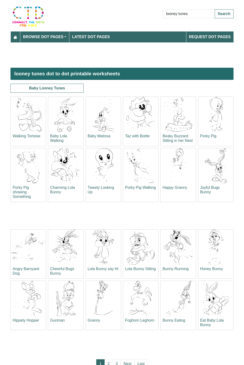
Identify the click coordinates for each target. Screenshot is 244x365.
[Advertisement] (122, 55)
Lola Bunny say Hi (103, 269)
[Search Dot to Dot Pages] (189, 13)
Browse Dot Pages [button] (43, 37)
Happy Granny (175, 187)
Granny (94, 320)
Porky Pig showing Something (22, 192)
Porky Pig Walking (140, 187)
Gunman (57, 320)
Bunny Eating (174, 320)
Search (224, 14)
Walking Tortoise (27, 136)
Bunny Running (175, 269)
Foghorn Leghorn (139, 320)
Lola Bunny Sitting (140, 269)
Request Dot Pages (210, 37)
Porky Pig (208, 136)
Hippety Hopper (26, 320)
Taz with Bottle (137, 136)
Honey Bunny (211, 269)
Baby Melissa (99, 136)
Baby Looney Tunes (47, 88)
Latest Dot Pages (91, 37)
